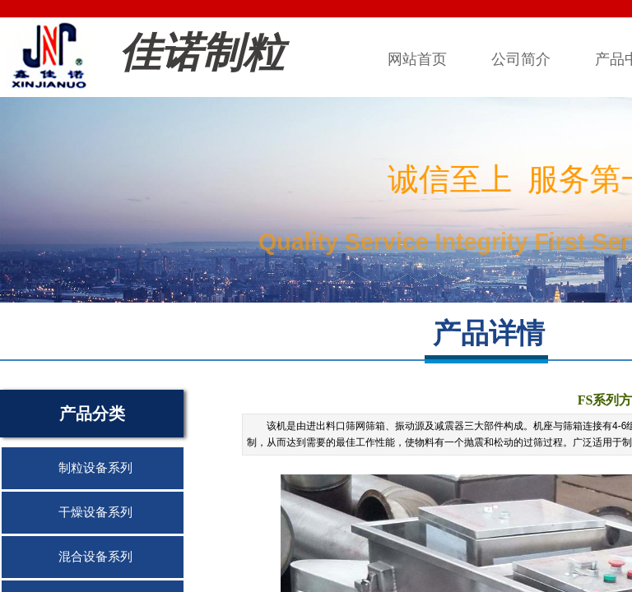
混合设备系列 (95, 556)
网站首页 (417, 59)
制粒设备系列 (95, 467)
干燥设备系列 (95, 512)
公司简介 (521, 59)
